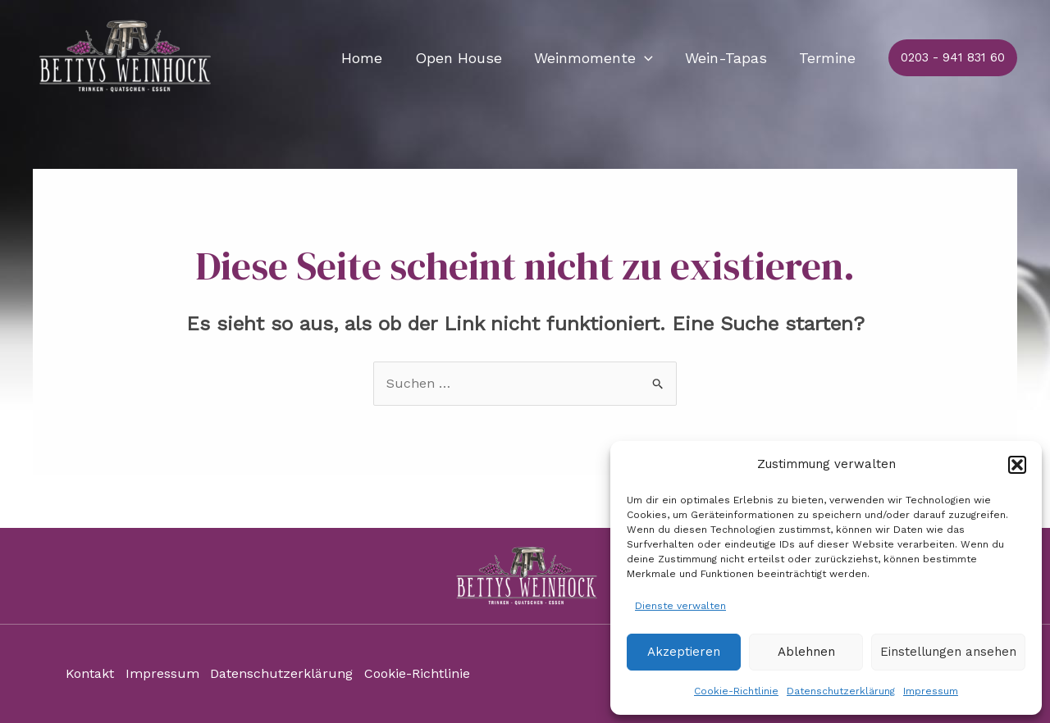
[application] (651, 58)
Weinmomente (600, 58)
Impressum (930, 691)
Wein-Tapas (730, 57)
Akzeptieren (683, 651)
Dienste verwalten (680, 606)
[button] (1017, 465)
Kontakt (90, 674)
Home (374, 57)
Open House (467, 57)
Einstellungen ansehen (948, 651)
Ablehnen (806, 651)
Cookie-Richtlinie (736, 691)
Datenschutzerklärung (841, 691)
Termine (829, 57)
